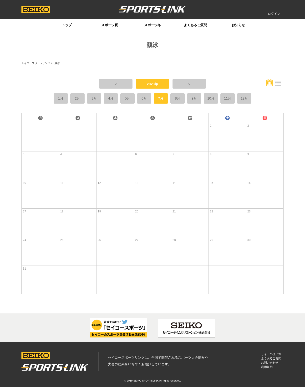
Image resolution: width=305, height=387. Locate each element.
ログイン (274, 13)
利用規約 (267, 367)
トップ (67, 25)
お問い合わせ (269, 362)
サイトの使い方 (271, 354)
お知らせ (238, 25)
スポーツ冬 (152, 25)
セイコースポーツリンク (35, 63)
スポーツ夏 (109, 25)
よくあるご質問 (195, 25)
